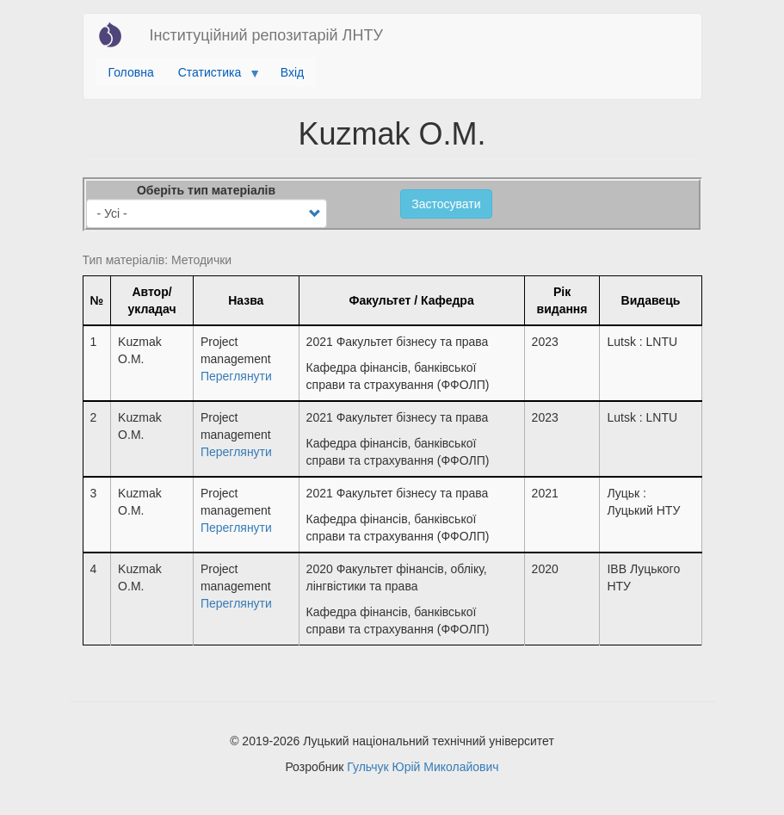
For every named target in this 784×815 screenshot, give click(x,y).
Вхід (292, 72)
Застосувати (445, 204)
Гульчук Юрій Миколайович (422, 767)
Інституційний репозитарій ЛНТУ (266, 35)
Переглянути (236, 376)
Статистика (213, 76)
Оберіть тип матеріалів (206, 190)
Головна (131, 72)
